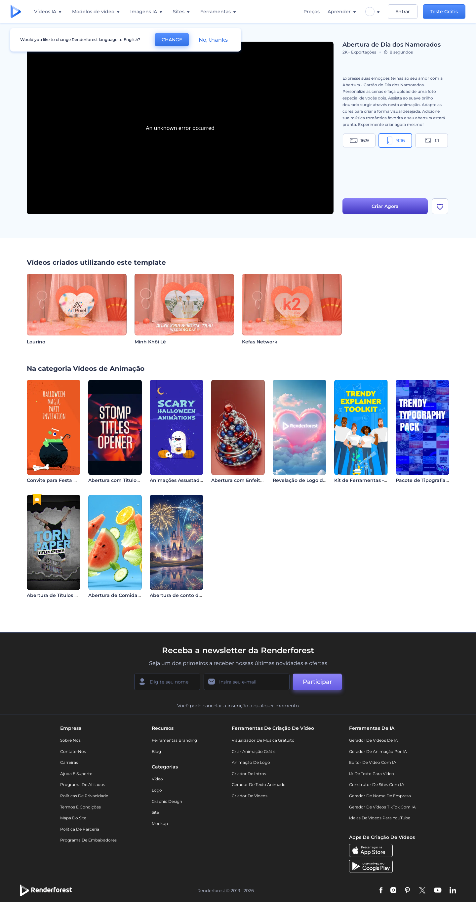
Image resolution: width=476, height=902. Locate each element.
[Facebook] (380, 890)
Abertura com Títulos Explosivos (126, 480)
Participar (317, 682)
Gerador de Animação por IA (378, 751)
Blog (156, 751)
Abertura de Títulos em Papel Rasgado (73, 595)
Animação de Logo (251, 762)
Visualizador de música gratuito (263, 740)
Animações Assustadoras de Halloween (197, 480)
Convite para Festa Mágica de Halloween (76, 480)
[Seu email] (247, 682)
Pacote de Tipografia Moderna (432, 480)
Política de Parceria (79, 829)
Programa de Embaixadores (88, 840)
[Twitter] (422, 890)
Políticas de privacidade (84, 795)
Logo (157, 790)
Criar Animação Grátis (253, 751)
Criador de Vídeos (249, 795)
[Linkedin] (453, 890)
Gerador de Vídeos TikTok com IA (382, 806)
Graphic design (167, 801)
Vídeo (157, 778)
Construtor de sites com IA (376, 784)
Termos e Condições (80, 806)
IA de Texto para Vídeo (371, 773)
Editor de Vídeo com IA (372, 762)
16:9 (359, 140)
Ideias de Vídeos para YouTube (379, 817)
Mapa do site (73, 817)
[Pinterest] (407, 890)
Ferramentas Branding (174, 740)
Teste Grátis (444, 12)
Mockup (160, 823)
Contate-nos (73, 751)
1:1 (431, 140)
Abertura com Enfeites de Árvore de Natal (261, 480)
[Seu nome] (167, 682)
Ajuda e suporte (76, 773)
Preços (311, 12)
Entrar (402, 12)
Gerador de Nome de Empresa (380, 795)
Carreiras (69, 762)
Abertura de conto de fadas (183, 595)
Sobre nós (70, 740)
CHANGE (172, 40)
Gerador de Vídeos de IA (373, 740)
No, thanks (213, 40)
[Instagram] (393, 890)
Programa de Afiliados (82, 784)
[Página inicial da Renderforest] (16, 12)
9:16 (395, 140)
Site (155, 812)
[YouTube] (438, 890)
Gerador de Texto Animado (259, 784)
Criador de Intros (249, 773)
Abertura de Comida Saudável (124, 595)
